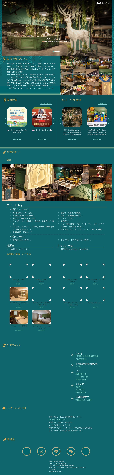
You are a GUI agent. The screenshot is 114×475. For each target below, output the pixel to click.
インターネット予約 (19, 422)
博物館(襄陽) (80, 379)
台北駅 (78, 366)
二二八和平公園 (81, 377)
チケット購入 (38, 422)
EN (106, 3)
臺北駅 (78, 387)
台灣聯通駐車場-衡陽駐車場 (86, 356)
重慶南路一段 (80, 374)
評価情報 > (102, 103)
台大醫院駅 (80, 390)
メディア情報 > (46, 103)
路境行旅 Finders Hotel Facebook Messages (41, 451)
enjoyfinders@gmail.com (57, 419)
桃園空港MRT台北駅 (83, 400)
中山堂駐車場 (80, 359)
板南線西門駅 (80, 392)
